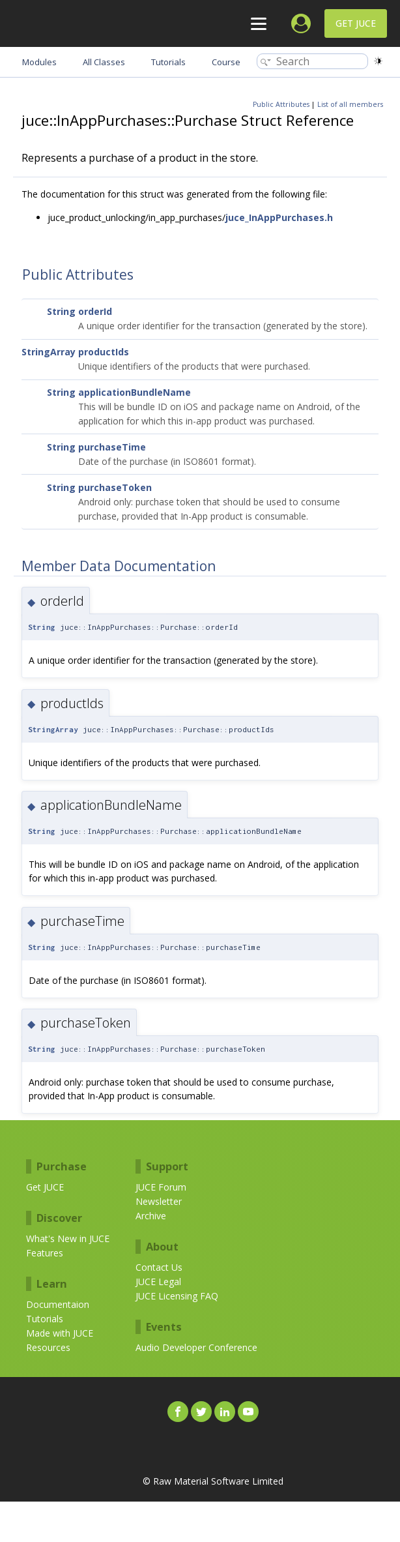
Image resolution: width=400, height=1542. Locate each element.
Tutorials (44, 1318)
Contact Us (159, 1267)
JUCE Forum (161, 1187)
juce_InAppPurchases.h (279, 217)
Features (44, 1253)
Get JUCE (356, 23)
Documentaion (57, 1304)
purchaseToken (115, 487)
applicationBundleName (134, 392)
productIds (103, 352)
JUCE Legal (158, 1281)
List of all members (350, 104)
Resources (48, 1347)
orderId (95, 311)
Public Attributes (281, 104)
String (61, 311)
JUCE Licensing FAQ (177, 1296)
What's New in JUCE (67, 1238)
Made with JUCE (59, 1333)
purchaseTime (112, 447)
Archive (151, 1215)
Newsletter (159, 1201)
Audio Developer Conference (196, 1347)
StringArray (48, 352)
